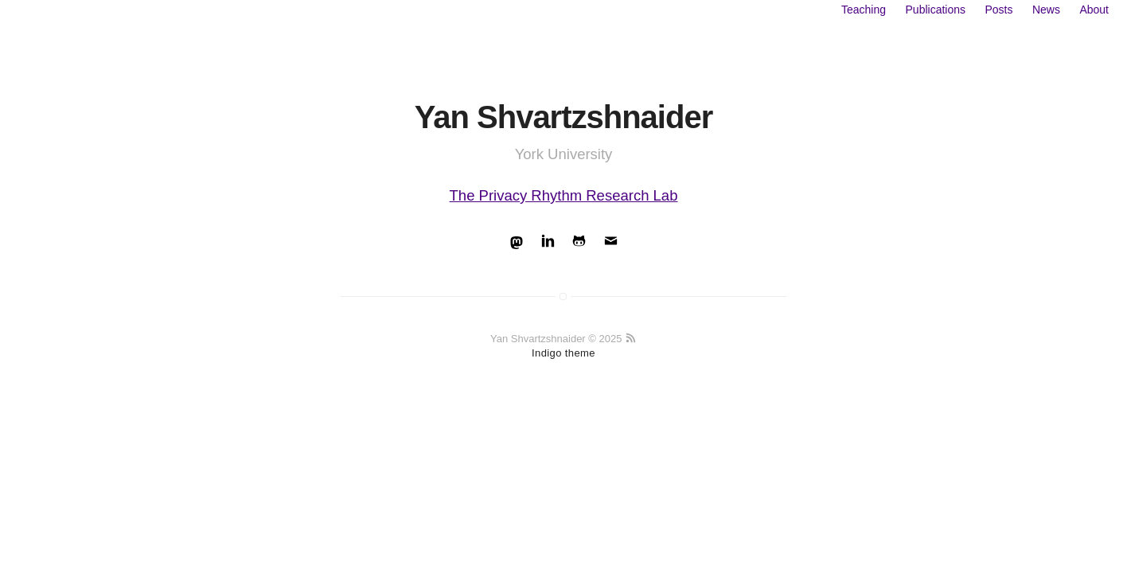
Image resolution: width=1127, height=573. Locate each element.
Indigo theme (563, 353)
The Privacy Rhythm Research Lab (564, 195)
